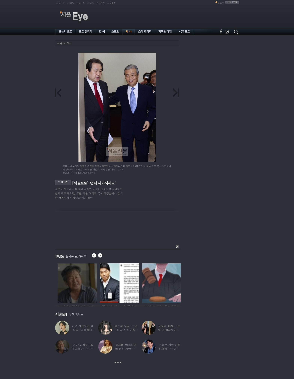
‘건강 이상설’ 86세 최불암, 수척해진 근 (82, 349)
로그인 (221, 3)
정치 (69, 43)
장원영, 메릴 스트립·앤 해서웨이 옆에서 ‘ (169, 330)
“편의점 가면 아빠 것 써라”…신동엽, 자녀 (169, 349)
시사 (59, 43)
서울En (90, 3)
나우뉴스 (80, 3)
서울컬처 (111, 3)
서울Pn (70, 3)
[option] (88, 282)
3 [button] (120, 362)
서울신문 (60, 3)
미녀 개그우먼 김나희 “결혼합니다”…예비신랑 (82, 330)
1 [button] (115, 362)
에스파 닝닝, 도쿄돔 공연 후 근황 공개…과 (126, 330)
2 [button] (118, 362)
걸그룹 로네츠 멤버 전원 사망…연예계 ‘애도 (125, 349)
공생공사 (101, 3)
